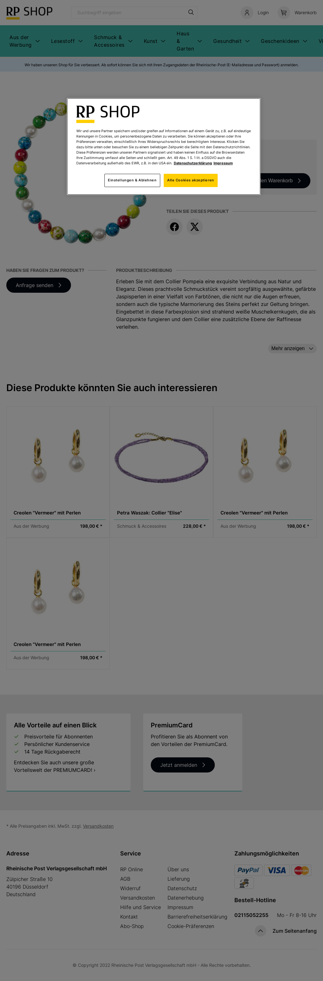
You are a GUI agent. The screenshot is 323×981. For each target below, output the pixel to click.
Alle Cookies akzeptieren (190, 180)
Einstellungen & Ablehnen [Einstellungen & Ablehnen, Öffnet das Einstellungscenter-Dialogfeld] (132, 180)
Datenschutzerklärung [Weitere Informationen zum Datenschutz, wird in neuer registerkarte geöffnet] (193, 163)
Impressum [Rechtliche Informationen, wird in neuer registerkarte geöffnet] (223, 163)
